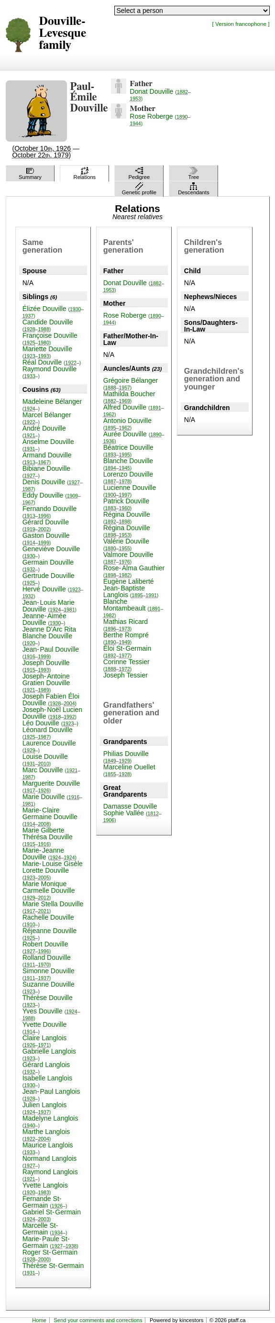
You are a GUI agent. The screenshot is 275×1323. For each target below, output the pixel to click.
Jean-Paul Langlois (51, 1094)
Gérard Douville (45, 525)
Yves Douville (51, 1014)
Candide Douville (47, 325)
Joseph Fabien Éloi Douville (50, 699)
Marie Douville (52, 800)
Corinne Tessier (126, 665)
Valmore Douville (128, 558)
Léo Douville (50, 723)
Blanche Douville (128, 464)
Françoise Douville (49, 338)
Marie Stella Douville (53, 907)
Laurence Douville (49, 746)
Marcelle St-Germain (44, 1229)
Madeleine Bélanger (52, 404)
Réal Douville (51, 362)
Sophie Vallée (132, 816)
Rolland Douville (46, 960)
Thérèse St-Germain (53, 1269)
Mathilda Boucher (129, 397)
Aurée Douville (134, 437)
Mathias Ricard (125, 625)
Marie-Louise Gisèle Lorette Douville (52, 870)
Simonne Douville (48, 974)
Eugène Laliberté (128, 581)
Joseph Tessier (125, 675)
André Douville (44, 431)
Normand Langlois (49, 1161)
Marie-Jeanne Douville (49, 853)
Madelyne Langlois (50, 1121)
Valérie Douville (126, 544)
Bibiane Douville (46, 471)
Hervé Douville (53, 592)
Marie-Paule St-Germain (50, 1242)
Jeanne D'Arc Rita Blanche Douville (49, 635)
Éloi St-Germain (127, 651)
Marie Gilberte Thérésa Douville (47, 836)
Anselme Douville (48, 445)
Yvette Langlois (45, 1188)
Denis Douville (52, 485)
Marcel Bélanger (46, 418)
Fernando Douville (49, 512)
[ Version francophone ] (241, 24)
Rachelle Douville (48, 920)
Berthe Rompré (126, 638)
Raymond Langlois (50, 1175)
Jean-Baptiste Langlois (131, 591)
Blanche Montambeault (133, 608)
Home (39, 1320)
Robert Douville (45, 947)
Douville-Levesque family (63, 33)
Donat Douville (160, 94)
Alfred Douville (133, 410)
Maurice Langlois (47, 1148)
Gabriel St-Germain (51, 1215)
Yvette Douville (44, 1027)
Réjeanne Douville (49, 934)
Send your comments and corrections (98, 1320)
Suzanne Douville (48, 987)
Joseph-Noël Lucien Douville (52, 713)
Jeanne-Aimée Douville (44, 619)
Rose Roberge (160, 119)
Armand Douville (47, 458)
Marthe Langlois (46, 1135)
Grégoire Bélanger (130, 383)
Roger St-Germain (49, 1255)
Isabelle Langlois (47, 1081)
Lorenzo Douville (128, 477)
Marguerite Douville (51, 786)
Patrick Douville (126, 504)
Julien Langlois (44, 1108)
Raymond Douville (49, 372)
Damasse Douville (130, 806)
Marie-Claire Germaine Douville (49, 816)
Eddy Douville (51, 498)
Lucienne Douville (129, 491)
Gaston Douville (46, 538)
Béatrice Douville (128, 450)
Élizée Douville (53, 312)
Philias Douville (126, 757)
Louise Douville (45, 760)
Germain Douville (48, 565)
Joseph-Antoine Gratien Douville (46, 682)
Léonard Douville (47, 733)
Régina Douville (126, 517)
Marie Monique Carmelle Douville (48, 890)
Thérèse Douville (47, 1001)
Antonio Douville (127, 424)
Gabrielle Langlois (49, 1054)
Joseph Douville (46, 666)
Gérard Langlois (46, 1068)
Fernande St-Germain (44, 1202)
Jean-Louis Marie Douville (49, 606)
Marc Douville (51, 773)
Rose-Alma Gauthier (134, 571)
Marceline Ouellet (129, 770)
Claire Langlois (44, 1041)
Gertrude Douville (48, 579)
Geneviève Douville (51, 552)
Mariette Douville (47, 352)
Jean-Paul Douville (50, 652)
